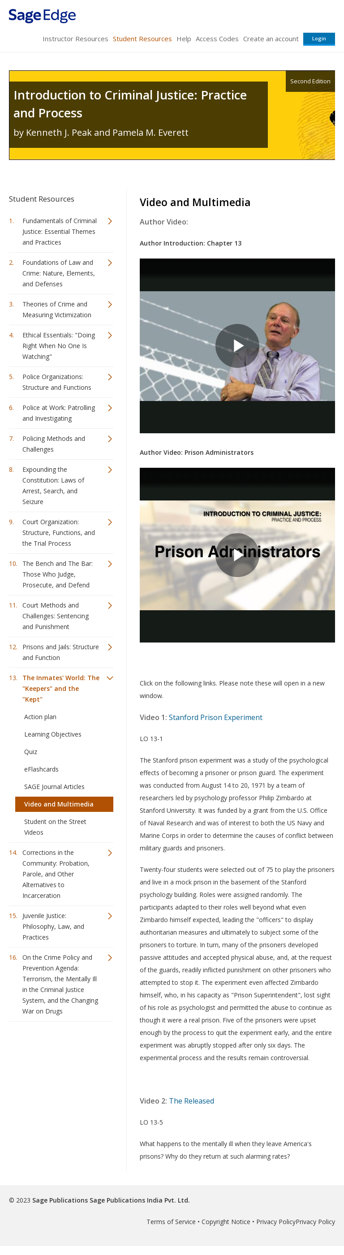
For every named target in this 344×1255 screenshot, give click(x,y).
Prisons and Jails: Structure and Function (60, 652)
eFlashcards (41, 769)
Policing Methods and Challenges (53, 443)
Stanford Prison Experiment (215, 717)
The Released (191, 1101)
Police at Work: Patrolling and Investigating (58, 413)
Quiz (30, 751)
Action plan (40, 716)
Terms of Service (171, 1221)
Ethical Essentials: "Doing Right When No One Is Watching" (58, 346)
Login (319, 38)
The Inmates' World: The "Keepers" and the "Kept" (60, 688)
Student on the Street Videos (55, 827)
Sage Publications (60, 1200)
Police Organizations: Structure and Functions (56, 382)
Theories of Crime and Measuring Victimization (56, 309)
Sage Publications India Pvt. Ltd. (139, 1200)
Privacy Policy (276, 1221)
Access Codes (217, 38)
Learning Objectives (53, 734)
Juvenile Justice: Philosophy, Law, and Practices (53, 926)
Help (183, 38)
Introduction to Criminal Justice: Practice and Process (130, 103)
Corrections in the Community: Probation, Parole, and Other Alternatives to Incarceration (56, 874)
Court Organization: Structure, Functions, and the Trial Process (58, 533)
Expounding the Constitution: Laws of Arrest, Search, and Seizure (53, 485)
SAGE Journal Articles (54, 786)
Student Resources (142, 38)
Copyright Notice (226, 1221)
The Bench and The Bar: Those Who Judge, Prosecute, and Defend (57, 574)
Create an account (271, 38)
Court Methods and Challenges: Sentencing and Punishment (55, 616)
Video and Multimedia (59, 804)
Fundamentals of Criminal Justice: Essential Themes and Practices (59, 231)
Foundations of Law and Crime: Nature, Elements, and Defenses (58, 273)
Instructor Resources (75, 38)
